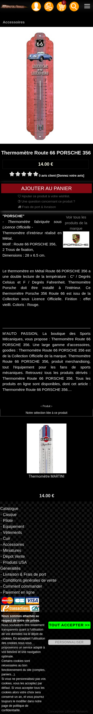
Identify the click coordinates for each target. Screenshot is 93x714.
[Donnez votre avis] (70, 175)
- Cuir (5, 538)
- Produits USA (13, 562)
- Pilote (6, 520)
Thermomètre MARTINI (46, 476)
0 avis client (47, 175)
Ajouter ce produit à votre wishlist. (44, 196)
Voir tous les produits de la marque (76, 228)
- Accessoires (12, 544)
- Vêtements (11, 532)
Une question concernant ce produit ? (46, 201)
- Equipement (12, 526)
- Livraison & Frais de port (23, 574)
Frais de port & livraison (37, 207)
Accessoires (14, 22)
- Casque (8, 514)
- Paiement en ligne (17, 592)
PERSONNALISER (69, 642)
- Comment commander (21, 586)
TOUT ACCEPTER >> (69, 625)
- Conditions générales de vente (28, 580)
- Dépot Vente (12, 556)
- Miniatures (10, 550)
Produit (47, 406)
